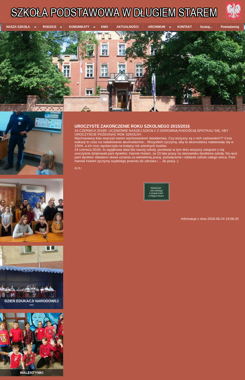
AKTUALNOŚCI (127, 27)
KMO (104, 27)
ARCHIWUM (160, 27)
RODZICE (52, 27)
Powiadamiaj (230, 27)
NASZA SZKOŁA (21, 27)
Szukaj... (206, 27)
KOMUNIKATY (82, 27)
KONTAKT (184, 27)
